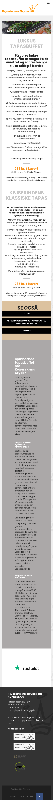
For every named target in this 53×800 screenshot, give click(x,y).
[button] (48, 2)
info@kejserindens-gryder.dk (24, 710)
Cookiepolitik (16, 789)
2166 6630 (15, 707)
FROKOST (27, 330)
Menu (27, 313)
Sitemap (26, 789)
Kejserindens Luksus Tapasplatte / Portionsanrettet (26, 322)
